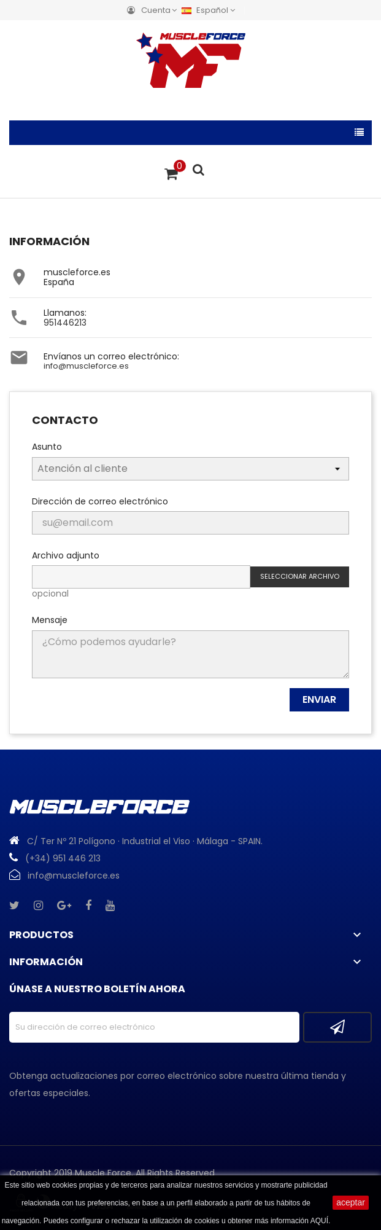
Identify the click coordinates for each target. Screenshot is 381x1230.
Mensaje (49, 619)
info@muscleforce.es (86, 366)
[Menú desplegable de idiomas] (211, 10)
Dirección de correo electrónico (100, 500)
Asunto (47, 446)
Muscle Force (103, 1173)
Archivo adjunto (65, 554)
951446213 (65, 322)
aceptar (350, 1202)
